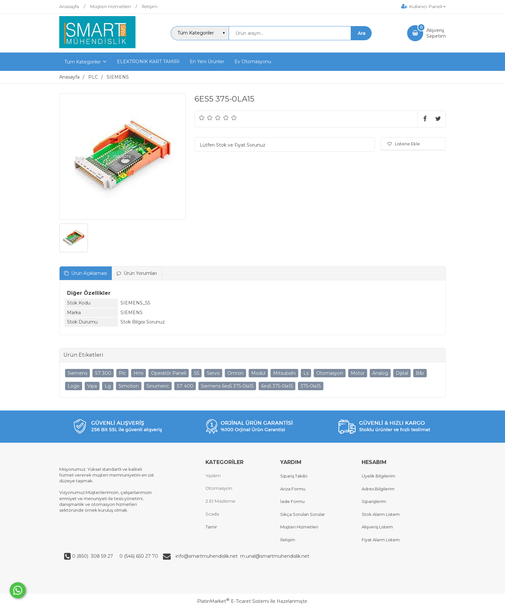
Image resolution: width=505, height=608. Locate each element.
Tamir (211, 526)
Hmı (138, 373)
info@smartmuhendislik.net (208, 556)
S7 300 (103, 373)
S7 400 (185, 386)
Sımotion (129, 386)
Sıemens (77, 373)
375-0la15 (310, 386)
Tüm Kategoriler (82, 62)
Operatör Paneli (168, 373)
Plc (122, 373)
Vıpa (92, 386)
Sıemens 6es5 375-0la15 (227, 386)
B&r (420, 373)
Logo (74, 386)
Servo (213, 373)
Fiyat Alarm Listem (381, 539)
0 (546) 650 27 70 (138, 556)
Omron (235, 373)
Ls (306, 373)
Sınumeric (158, 386)
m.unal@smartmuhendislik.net (274, 556)
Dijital (402, 373)
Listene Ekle (403, 143)
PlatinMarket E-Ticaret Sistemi (233, 601)
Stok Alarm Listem (381, 514)
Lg (108, 386)
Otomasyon (329, 373)
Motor (358, 373)
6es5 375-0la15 (277, 386)
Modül (258, 373)
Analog (380, 373)
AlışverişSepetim (436, 33)
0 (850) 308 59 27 (93, 556)
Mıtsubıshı (284, 373)
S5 (196, 373)
